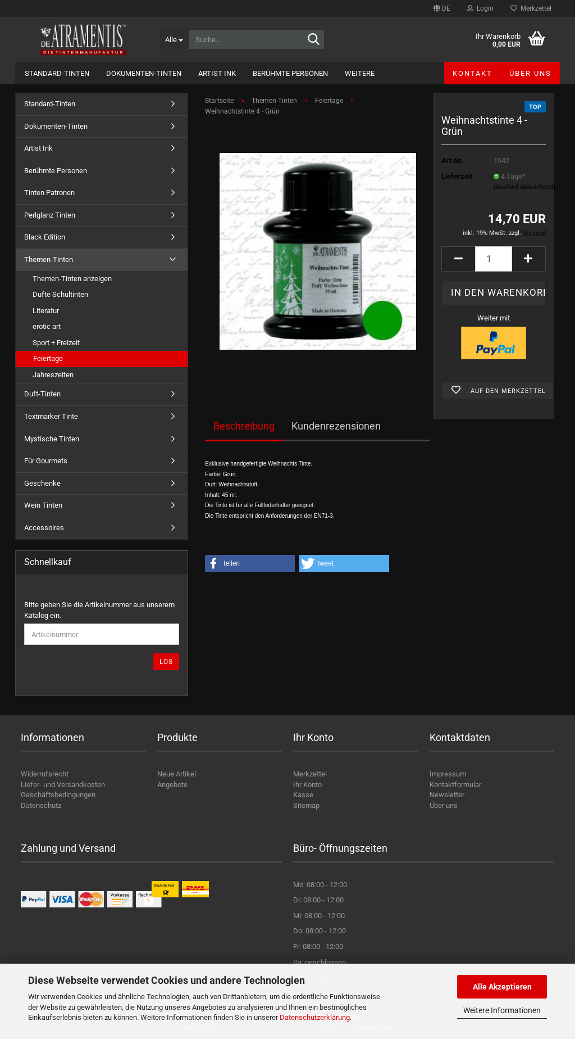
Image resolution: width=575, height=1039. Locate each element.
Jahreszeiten (53, 375)
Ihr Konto (307, 784)
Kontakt (472, 73)
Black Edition (44, 237)
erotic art (47, 326)
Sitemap (306, 805)
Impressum (448, 774)
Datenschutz (41, 805)
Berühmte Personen (290, 73)
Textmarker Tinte (51, 416)
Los (166, 662)
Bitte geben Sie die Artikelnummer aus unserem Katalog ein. (99, 610)
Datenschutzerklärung (315, 1017)
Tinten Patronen (49, 192)
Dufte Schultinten (60, 294)
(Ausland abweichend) (524, 187)
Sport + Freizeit (56, 342)
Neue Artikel (176, 774)
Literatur (46, 310)
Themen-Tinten (48, 259)
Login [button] (480, 8)
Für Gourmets (45, 461)
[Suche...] (174, 39)
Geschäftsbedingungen (58, 794)
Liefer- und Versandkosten (63, 784)
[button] (442, 8)
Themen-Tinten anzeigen (72, 278)
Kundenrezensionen (336, 426)
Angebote (172, 784)
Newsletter (447, 794)
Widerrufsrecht (45, 774)
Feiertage (48, 358)
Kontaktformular (455, 784)
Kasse (303, 794)
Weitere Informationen (502, 1010)
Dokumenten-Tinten (143, 73)
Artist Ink (217, 73)
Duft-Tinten (42, 394)
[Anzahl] (493, 259)
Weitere (360, 73)
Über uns (530, 73)
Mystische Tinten (51, 439)
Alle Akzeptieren (502, 986)
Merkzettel (530, 8)
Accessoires (44, 527)
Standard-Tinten (57, 73)
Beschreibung (244, 426)
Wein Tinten (43, 505)
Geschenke (42, 483)
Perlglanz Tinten (49, 215)
